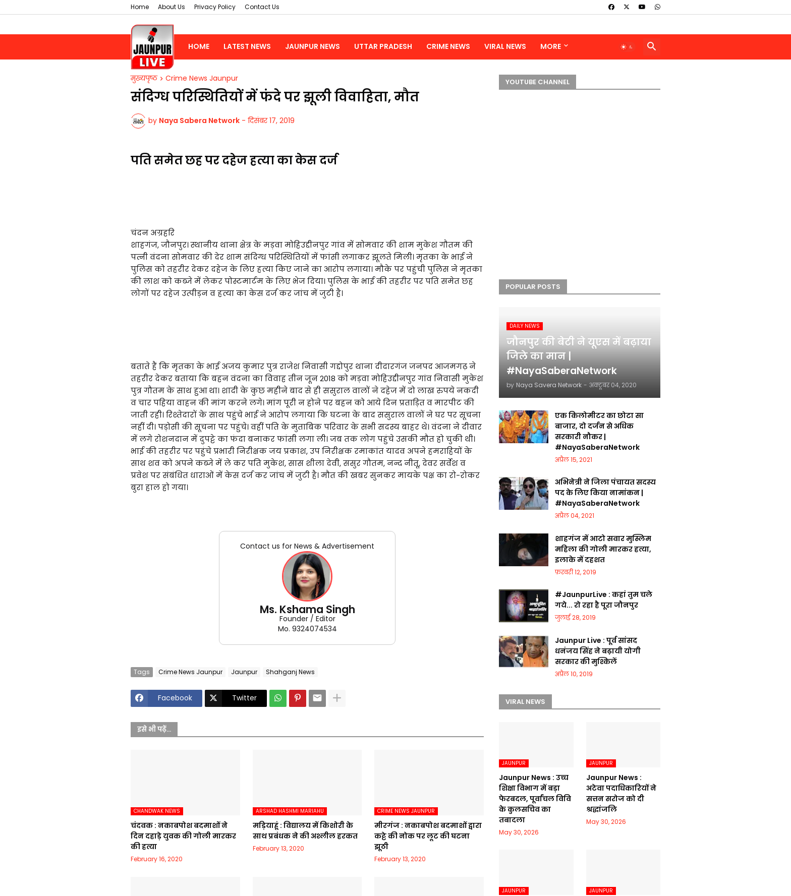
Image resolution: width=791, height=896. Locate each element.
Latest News (247, 46)
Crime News (448, 46)
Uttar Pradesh (383, 46)
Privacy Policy (215, 7)
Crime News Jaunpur (201, 79)
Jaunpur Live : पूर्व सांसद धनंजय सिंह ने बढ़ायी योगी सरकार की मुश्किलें (598, 651)
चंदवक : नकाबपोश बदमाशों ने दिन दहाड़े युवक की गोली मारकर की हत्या (183, 836)
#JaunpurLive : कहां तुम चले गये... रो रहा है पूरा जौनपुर (603, 599)
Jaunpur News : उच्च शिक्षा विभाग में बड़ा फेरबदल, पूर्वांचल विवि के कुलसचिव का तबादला (535, 798)
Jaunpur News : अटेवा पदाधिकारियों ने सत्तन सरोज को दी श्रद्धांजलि (621, 793)
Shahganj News (290, 672)
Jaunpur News (312, 46)
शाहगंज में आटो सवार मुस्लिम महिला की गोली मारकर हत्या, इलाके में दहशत (603, 549)
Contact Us (262, 7)
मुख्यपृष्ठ (144, 79)
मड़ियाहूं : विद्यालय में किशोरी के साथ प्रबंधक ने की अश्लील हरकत (305, 830)
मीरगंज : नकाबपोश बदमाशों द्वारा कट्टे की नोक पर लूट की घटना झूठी (428, 836)
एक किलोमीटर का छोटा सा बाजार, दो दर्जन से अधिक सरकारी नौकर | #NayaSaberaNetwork (599, 431)
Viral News (505, 46)
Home (140, 7)
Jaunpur (244, 672)
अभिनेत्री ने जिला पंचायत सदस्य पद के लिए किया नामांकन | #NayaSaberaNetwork (605, 492)
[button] (627, 47)
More (550, 46)
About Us (171, 7)
